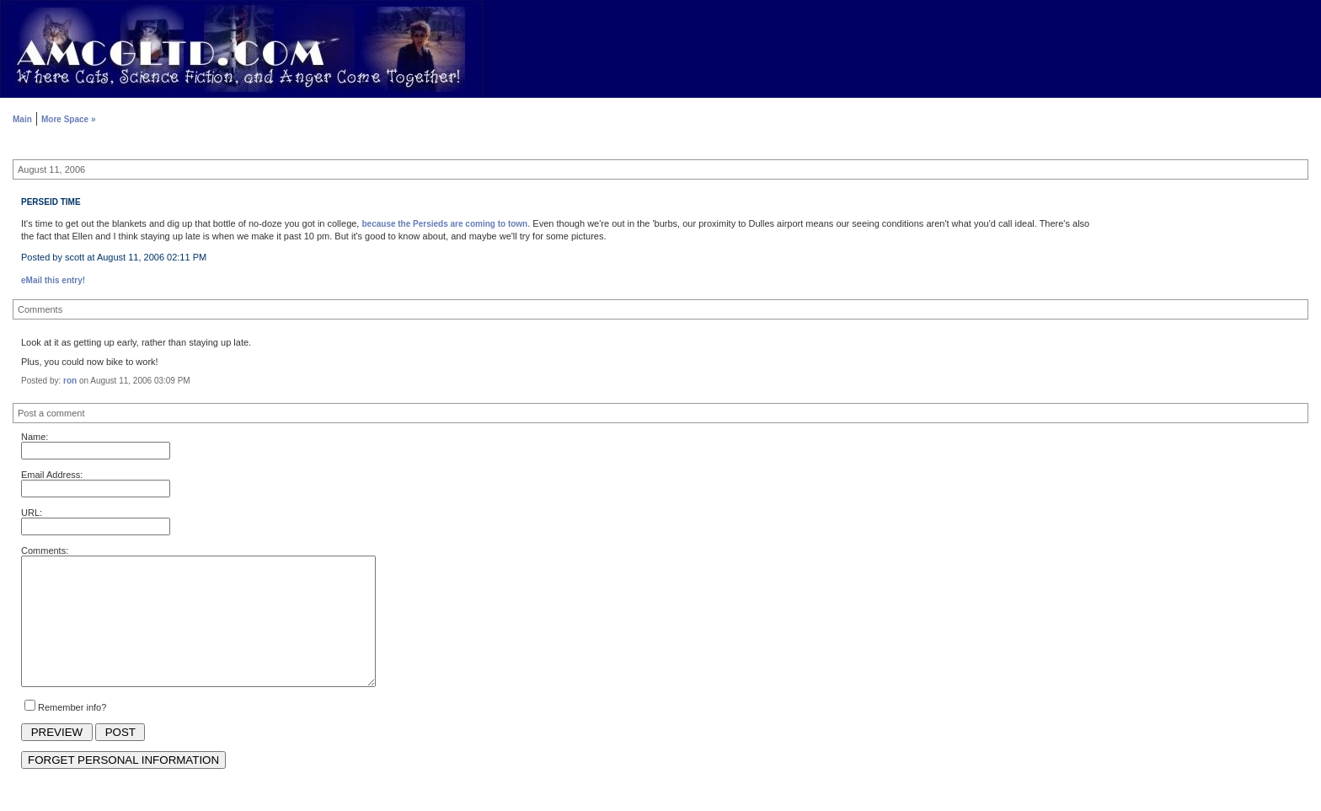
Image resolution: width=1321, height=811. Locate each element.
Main (22, 119)
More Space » (68, 119)
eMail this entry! (53, 280)
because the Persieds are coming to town (444, 223)
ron (70, 380)
